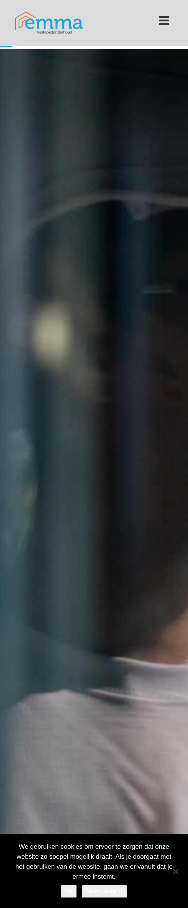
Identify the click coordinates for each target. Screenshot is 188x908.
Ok (69, 891)
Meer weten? (104, 891)
